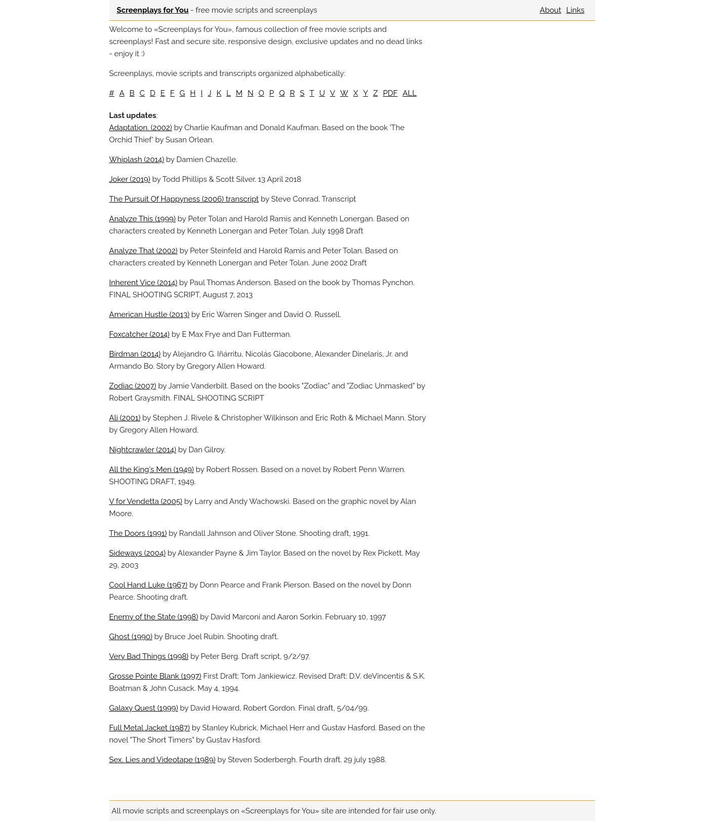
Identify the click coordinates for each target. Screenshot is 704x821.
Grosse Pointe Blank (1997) (155, 676)
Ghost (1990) (130, 636)
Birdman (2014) (135, 354)
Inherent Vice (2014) (143, 282)
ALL (410, 93)
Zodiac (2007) (132, 385)
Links (575, 10)
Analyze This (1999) (142, 218)
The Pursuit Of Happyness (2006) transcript (184, 199)
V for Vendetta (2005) (146, 501)
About (550, 10)
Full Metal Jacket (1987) (149, 727)
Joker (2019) (129, 179)
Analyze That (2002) (143, 250)
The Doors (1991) (138, 533)
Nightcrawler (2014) (143, 449)
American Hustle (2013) (149, 314)
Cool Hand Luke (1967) (148, 585)
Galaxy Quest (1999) (143, 708)
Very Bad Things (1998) (149, 656)
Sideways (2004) (137, 553)
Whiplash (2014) (136, 159)
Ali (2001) (125, 417)
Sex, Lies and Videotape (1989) (162, 759)
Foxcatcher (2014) (139, 334)
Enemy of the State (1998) (153, 616)
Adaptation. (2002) (140, 127)
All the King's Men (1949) (151, 469)
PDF (390, 93)
